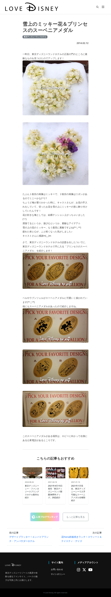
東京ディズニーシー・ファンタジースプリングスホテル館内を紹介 (32, 491)
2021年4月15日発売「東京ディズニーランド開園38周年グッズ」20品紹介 (55, 491)
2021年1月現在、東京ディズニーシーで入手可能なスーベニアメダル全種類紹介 (78, 493)
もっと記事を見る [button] (75, 516)
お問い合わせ (57, 569)
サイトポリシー (58, 574)
